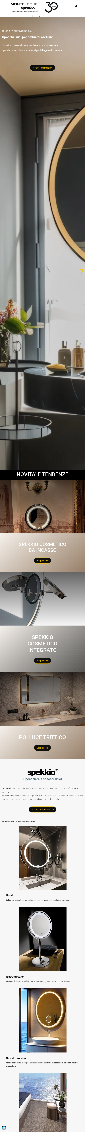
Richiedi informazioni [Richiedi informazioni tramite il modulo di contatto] (43, 68)
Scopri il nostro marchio (42, 809)
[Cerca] (39, 16)
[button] (4, 1130)
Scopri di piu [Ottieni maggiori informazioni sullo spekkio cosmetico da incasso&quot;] (42, 560)
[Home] (34, 7)
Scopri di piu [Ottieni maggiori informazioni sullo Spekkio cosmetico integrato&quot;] (42, 660)
